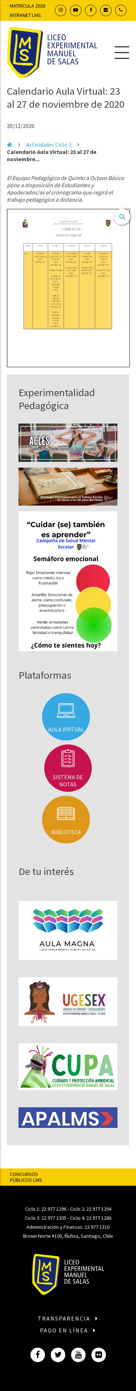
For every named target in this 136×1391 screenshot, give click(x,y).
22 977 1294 (98, 1209)
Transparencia (68, 1318)
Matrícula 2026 (27, 6)
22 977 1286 (98, 1218)
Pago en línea (68, 1330)
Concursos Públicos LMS (26, 1177)
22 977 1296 (53, 1209)
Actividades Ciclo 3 (48, 144)
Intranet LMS (25, 15)
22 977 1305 (53, 1218)
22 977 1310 (97, 1227)
